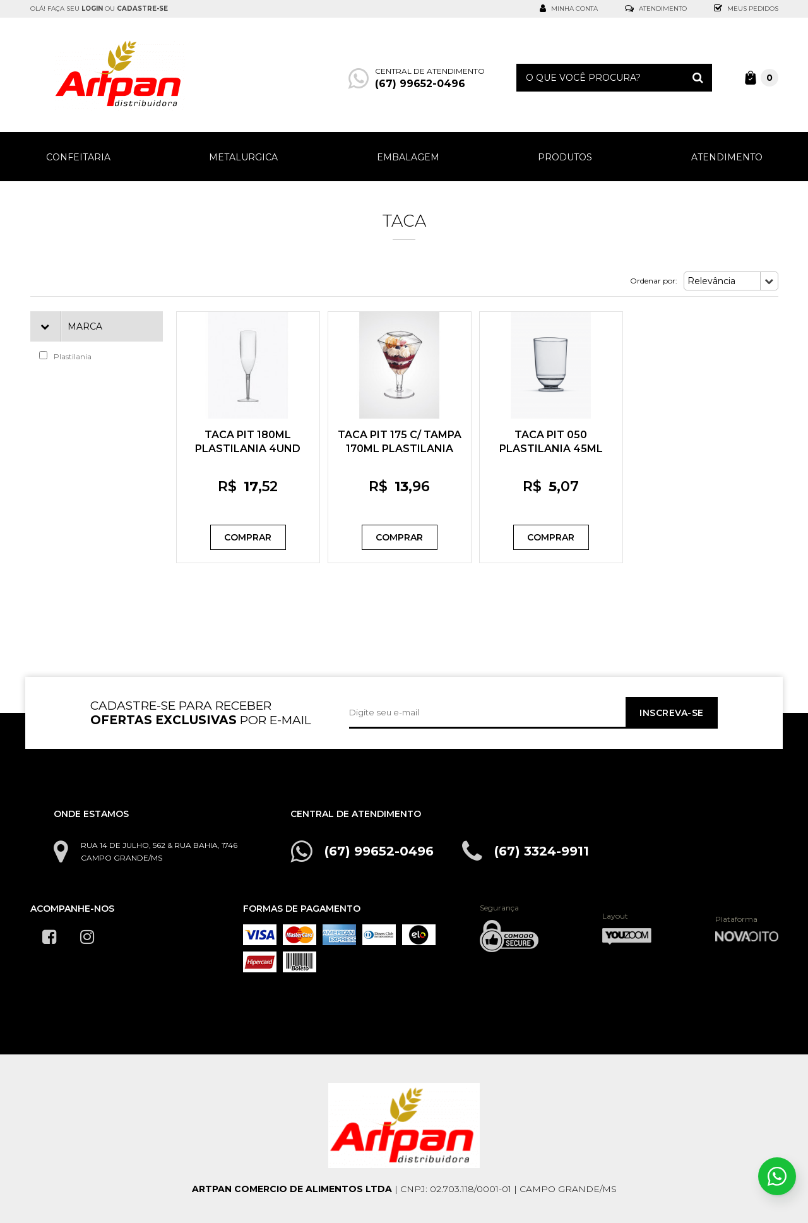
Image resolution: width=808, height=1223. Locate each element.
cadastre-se (142, 8)
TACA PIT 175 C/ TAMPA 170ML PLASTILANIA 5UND (399, 448)
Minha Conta (569, 8)
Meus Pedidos (746, 8)
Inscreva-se (671, 713)
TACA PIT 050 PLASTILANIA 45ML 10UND (551, 448)
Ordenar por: (653, 280)
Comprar (247, 537)
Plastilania (65, 356)
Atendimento (656, 8)
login (92, 8)
